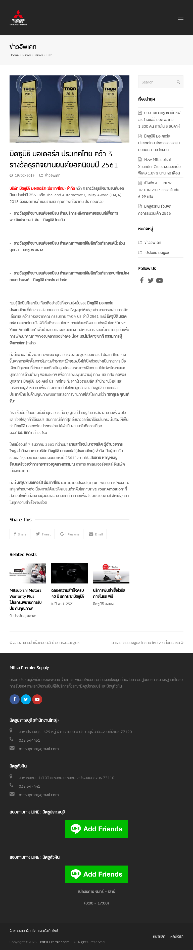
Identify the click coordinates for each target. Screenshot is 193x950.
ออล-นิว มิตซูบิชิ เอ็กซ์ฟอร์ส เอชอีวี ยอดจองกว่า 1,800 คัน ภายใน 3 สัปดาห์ (159, 119)
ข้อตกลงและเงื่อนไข (22, 930)
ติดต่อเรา (176, 936)
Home (14, 55)
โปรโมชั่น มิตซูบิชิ (156, 252)
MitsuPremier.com (55, 941)
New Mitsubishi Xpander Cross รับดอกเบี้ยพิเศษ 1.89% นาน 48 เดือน (159, 166)
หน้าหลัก (159, 936)
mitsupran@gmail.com (39, 748)
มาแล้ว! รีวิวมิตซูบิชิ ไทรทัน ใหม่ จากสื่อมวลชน (147, 642)
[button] (20, 534)
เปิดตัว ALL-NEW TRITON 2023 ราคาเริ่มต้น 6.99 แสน (158, 189)
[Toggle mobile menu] (180, 17)
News (26, 55)
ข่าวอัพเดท (53, 175)
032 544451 (29, 739)
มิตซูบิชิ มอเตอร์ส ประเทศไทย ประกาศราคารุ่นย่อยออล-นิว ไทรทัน (159, 142)
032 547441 (29, 785)
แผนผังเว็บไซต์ (48, 930)
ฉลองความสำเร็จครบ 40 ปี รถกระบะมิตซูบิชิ (44, 642)
